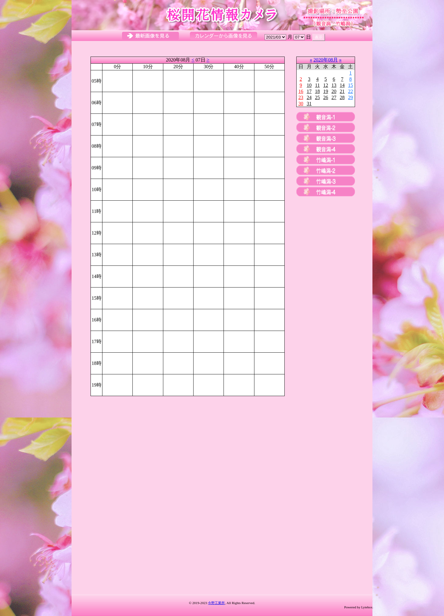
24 (309, 97)
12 (325, 85)
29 (350, 97)
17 (309, 91)
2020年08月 (325, 59)
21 (342, 91)
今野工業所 (216, 603)
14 (342, 85)
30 (300, 103)
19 (325, 91)
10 (309, 85)
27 (333, 97)
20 (333, 91)
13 (333, 85)
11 (317, 85)
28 (342, 97)
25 (317, 97)
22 (350, 91)
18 (317, 91)
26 (325, 97)
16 (300, 91)
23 (300, 97)
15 (350, 85)
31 (309, 103)
